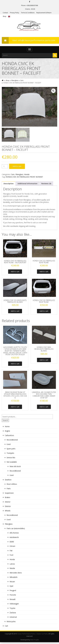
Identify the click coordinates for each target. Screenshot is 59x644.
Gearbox (8, 481)
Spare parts (11, 450)
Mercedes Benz (16, 574)
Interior (7, 503)
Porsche (13, 596)
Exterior (8, 507)
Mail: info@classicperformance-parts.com (28, 40)
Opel (11, 587)
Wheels (7, 512)
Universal (13, 618)
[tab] (8, 185)
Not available (12, 463)
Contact (5, 13)
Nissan (12, 583)
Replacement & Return (43, 13)
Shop (4, 16)
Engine (7, 432)
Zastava (13, 614)
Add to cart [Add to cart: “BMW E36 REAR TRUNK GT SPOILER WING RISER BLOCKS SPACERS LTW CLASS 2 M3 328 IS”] (15, 408)
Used (9, 445)
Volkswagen (14, 605)
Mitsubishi (13, 578)
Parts (9, 490)
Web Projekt (34, 641)
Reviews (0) (46, 185)
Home (7, 428)
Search (5, 422)
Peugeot (13, 592)
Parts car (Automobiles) (16, 530)
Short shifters (12, 485)
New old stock (15, 468)
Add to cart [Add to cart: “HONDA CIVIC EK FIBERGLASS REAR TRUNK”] (44, 312)
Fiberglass (14, 80)
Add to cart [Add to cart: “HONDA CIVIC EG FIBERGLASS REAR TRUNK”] (44, 273)
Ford (11, 556)
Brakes (7, 499)
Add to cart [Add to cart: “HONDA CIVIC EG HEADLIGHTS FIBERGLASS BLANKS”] (15, 312)
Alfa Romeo (14, 534)
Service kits (11, 459)
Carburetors (9, 437)
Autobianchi (14, 538)
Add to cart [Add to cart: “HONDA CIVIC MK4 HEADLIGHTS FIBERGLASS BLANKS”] (44, 361)
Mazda (12, 569)
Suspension (9, 494)
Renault (12, 600)
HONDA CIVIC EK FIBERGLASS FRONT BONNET (24, 178)
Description (9, 185)
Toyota (12, 609)
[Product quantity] (5, 168)
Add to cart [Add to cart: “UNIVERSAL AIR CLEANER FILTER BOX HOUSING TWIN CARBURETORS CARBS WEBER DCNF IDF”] (44, 408)
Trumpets (10, 454)
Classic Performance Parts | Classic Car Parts (32, 635)
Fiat (11, 552)
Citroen (12, 547)
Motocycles (11, 623)
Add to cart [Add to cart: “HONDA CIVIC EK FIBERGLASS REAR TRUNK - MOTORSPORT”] (15, 273)
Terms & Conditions (27, 13)
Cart (6, 627)
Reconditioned (12, 441)
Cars (21, 80)
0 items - (30, 9)
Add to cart (17, 167)
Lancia (12, 565)
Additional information (27, 185)
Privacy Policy (14, 13)
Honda (26, 176)
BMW (12, 543)
